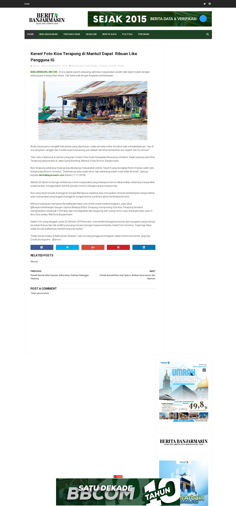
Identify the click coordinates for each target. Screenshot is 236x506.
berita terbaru (91, 67)
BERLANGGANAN (48, 34)
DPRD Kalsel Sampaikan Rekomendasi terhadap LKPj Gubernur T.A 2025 (190, 434)
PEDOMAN (143, 34)
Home (27, 4)
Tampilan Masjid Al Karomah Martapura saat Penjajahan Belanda (191, 388)
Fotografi (103, 67)
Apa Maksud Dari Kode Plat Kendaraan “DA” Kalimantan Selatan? (192, 372)
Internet (112, 67)
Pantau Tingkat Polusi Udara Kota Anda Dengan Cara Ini (191, 403)
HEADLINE (91, 34)
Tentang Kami (71, 34)
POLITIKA (127, 34)
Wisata (120, 67)
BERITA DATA (109, 34)
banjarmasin (78, 67)
